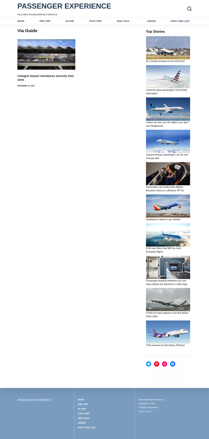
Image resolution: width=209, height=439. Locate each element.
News (20, 21)
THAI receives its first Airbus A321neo (165, 345)
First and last (180, 21)
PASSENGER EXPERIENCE (64, 6)
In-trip (70, 21)
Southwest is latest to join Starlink (163, 219)
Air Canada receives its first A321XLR (165, 61)
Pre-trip (45, 21)
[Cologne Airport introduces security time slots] (46, 54)
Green (151, 21)
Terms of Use (144, 411)
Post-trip (95, 21)
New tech (125, 21)
